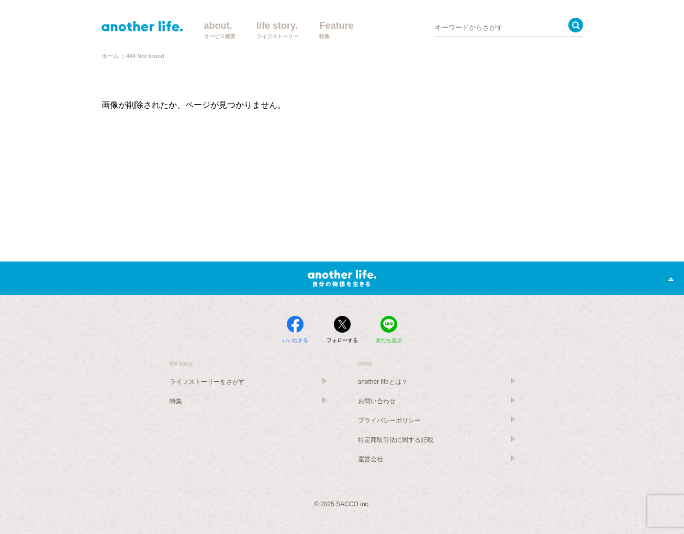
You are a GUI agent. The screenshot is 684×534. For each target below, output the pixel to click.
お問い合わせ (377, 401)
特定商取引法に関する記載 (395, 440)
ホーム (110, 56)
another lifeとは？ (383, 381)
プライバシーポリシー (389, 420)
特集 (176, 401)
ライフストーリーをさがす (207, 381)
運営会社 (370, 459)
